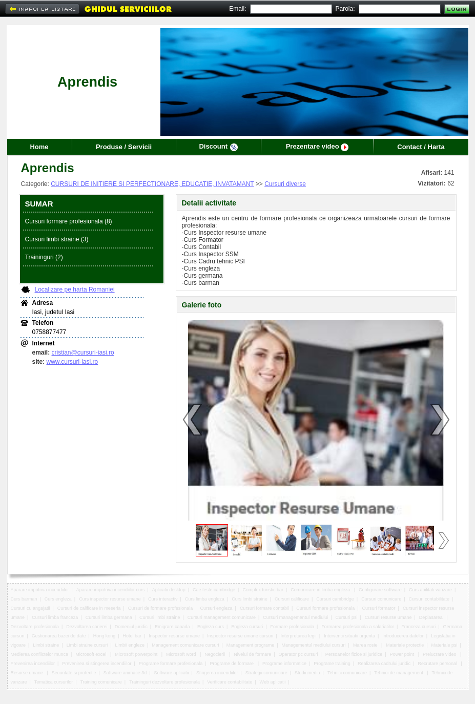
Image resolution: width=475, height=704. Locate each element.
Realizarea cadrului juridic (384, 663)
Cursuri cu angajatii (30, 608)
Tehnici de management (399, 672)
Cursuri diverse (285, 184)
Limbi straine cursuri (87, 645)
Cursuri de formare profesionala (160, 608)
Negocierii (215, 654)
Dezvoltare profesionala (35, 626)
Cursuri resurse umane (388, 617)
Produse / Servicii (124, 147)
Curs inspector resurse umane (110, 599)
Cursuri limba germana (109, 617)
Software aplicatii (171, 672)
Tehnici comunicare (347, 672)
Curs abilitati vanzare (430, 589)
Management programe (250, 645)
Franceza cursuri (418, 626)
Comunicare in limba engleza (321, 589)
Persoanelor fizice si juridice (354, 654)
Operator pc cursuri (298, 654)
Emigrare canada (172, 626)
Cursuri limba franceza (55, 617)
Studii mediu (307, 672)
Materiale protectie (405, 645)
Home (39, 147)
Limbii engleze (129, 645)
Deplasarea (431, 617)
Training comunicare (101, 682)
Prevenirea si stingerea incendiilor (96, 663)
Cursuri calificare (292, 599)
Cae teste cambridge (214, 589)
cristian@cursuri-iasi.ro (83, 352)
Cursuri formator (379, 608)
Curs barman (24, 599)
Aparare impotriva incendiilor (40, 589)
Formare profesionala (293, 626)
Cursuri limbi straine (159, 617)
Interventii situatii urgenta (349, 635)
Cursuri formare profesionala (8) (68, 221)
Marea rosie (366, 645)
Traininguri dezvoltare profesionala (164, 682)
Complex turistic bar (262, 589)
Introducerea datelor (403, 635)
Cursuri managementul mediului (295, 617)
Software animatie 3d (125, 672)
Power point (403, 654)
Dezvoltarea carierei (86, 626)
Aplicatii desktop (168, 589)
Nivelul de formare (252, 654)
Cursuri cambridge (335, 599)
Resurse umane (28, 672)
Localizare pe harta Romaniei (75, 289)
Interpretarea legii (299, 635)
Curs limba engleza (204, 599)
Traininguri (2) (44, 257)
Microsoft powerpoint (137, 654)
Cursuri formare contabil (264, 608)
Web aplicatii (273, 682)
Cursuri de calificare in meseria (89, 608)
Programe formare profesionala (171, 663)
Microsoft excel (91, 654)
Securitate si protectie (74, 672)
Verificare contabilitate (229, 682)
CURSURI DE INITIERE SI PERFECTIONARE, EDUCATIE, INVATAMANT (152, 184)
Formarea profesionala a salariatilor (357, 626)
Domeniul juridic (131, 626)
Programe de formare (232, 663)
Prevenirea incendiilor (33, 663)
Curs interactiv (163, 599)
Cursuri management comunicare (222, 617)
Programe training (332, 663)
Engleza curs (210, 626)
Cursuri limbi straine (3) (57, 239)
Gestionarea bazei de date (59, 635)
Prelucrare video (440, 654)
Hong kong (104, 635)
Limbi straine (46, 645)
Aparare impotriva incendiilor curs (110, 589)
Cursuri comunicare (381, 599)
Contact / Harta (420, 147)
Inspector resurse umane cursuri (240, 635)
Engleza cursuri (247, 626)
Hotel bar (132, 635)
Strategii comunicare (266, 672)
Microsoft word (181, 654)
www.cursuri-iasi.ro (72, 361)
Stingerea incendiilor (217, 672)
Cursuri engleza (216, 608)
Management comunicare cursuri (185, 645)
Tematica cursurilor (53, 682)
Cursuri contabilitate (428, 599)
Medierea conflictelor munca (40, 654)
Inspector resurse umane (174, 635)
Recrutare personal (438, 663)
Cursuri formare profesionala (325, 608)
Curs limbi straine (249, 599)
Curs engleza (58, 599)
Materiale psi (444, 645)
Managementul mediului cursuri (314, 645)
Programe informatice (284, 663)
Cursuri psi (347, 617)
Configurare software (380, 589)
